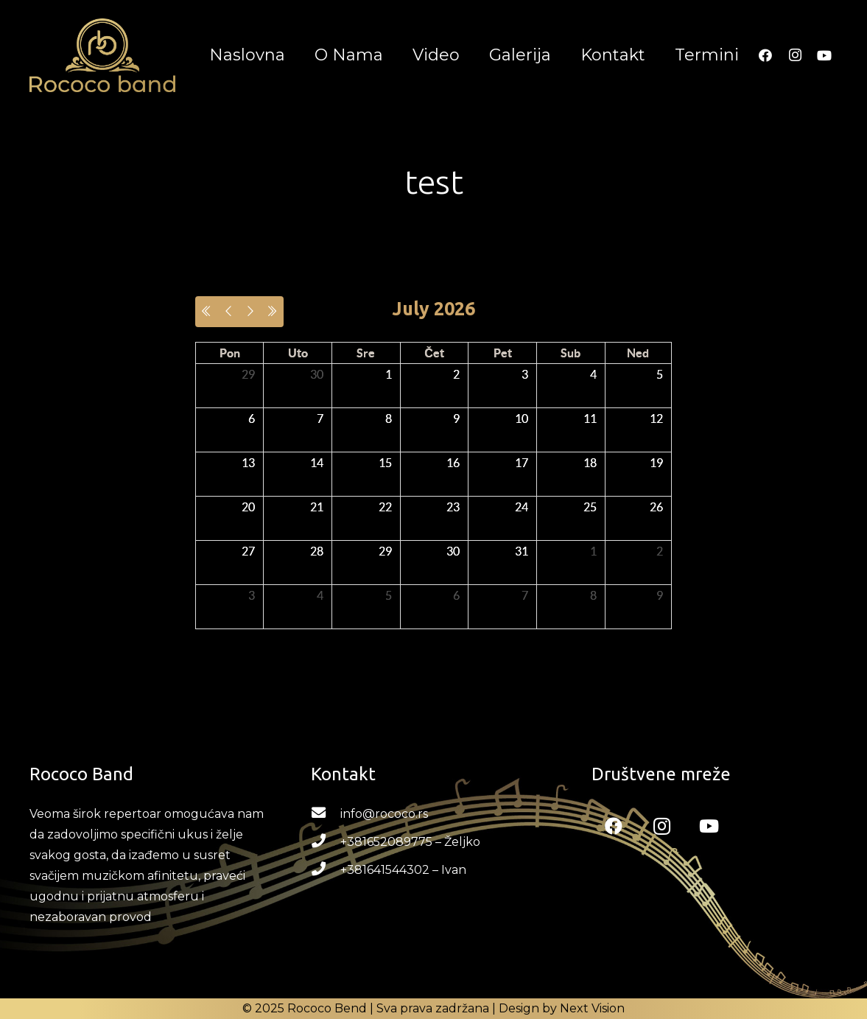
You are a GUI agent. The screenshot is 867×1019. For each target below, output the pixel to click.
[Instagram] (795, 55)
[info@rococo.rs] (325, 814)
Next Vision (592, 1008)
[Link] (102, 55)
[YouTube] (824, 55)
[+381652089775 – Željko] (325, 842)
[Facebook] (765, 55)
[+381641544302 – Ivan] (325, 870)
